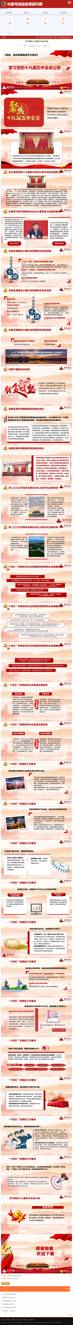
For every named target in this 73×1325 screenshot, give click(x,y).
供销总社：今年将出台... (10, 1311)
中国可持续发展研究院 (46, 37)
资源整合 (45, 13)
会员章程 (6, 1320)
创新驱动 (9, 13)
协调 (27, 23)
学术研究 (25, 1320)
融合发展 (64, 13)
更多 (69, 1315)
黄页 (2, 1320)
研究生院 (19, 1320)
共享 (10, 33)
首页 (37, 37)
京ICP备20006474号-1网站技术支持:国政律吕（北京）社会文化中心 (43, 1322)
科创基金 (13, 1320)
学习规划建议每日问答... (10, 1307)
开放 (63, 23)
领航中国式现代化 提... (9, 1297)
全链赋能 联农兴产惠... (9, 1304)
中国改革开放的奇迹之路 (13, 1276)
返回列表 (5, 1283)
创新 (10, 23)
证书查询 (31, 1320)
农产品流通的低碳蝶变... (10, 1294)
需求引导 (27, 13)
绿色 (45, 23)
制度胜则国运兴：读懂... (10, 1301)
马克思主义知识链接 (12, 1278)
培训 (55, 37)
